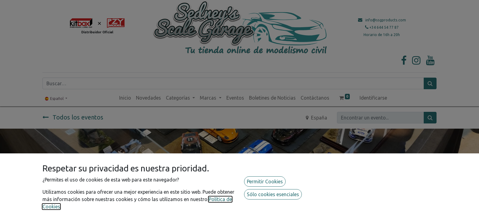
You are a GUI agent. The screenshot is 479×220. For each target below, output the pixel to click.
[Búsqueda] (430, 83)
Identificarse (373, 98)
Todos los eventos (72, 117)
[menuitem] (125, 98)
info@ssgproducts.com (385, 20)
